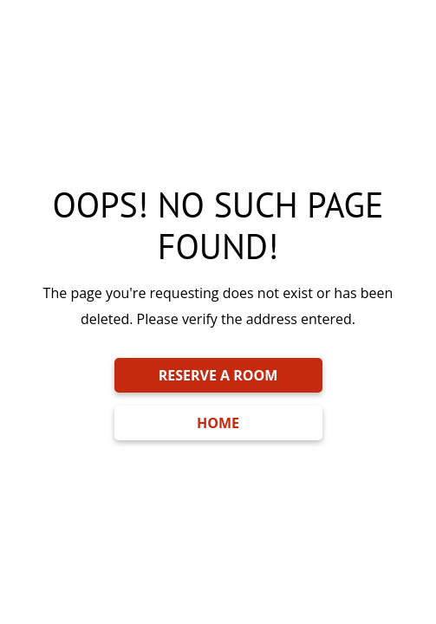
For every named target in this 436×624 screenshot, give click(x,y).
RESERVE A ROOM (218, 375)
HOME (218, 422)
